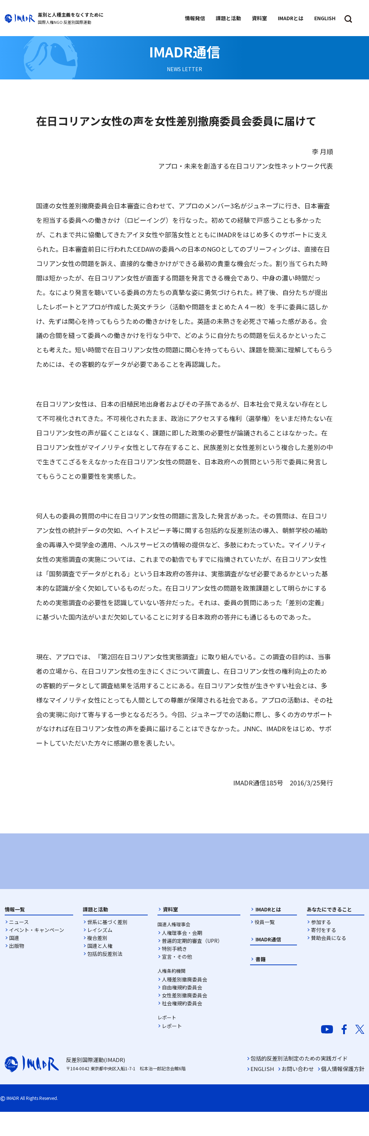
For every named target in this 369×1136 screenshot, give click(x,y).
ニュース (19, 946)
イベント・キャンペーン (36, 954)
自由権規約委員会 (182, 1011)
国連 (14, 962)
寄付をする (323, 954)
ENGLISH (262, 1093)
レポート (172, 1050)
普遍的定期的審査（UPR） (192, 964)
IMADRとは (268, 933)
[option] (62, 871)
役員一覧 (264, 946)
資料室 (170, 933)
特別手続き (174, 972)
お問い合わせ (297, 1093)
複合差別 (97, 962)
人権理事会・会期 (182, 957)
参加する (321, 946)
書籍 (260, 983)
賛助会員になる (328, 962)
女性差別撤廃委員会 (184, 1019)
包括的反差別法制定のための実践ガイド (299, 1082)
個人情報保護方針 (342, 1093)
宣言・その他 (177, 980)
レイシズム (99, 954)
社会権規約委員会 (182, 1027)
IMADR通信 (268, 963)
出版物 (16, 970)
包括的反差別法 (105, 977)
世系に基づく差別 (107, 946)
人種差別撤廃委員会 (184, 1003)
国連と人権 (99, 970)
